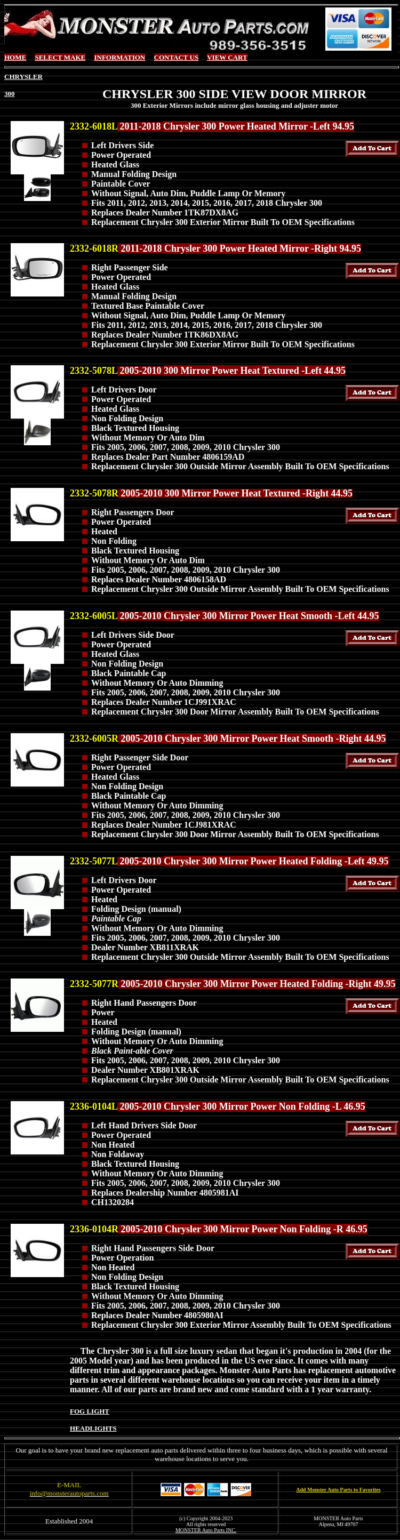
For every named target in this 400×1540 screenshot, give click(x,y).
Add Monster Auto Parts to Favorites (338, 1490)
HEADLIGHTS (93, 1428)
